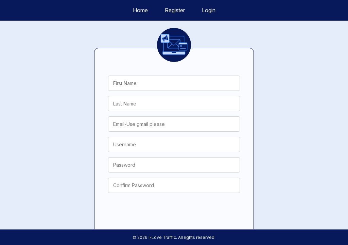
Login (208, 10)
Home (140, 10)
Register (175, 10)
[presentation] (159, 211)
